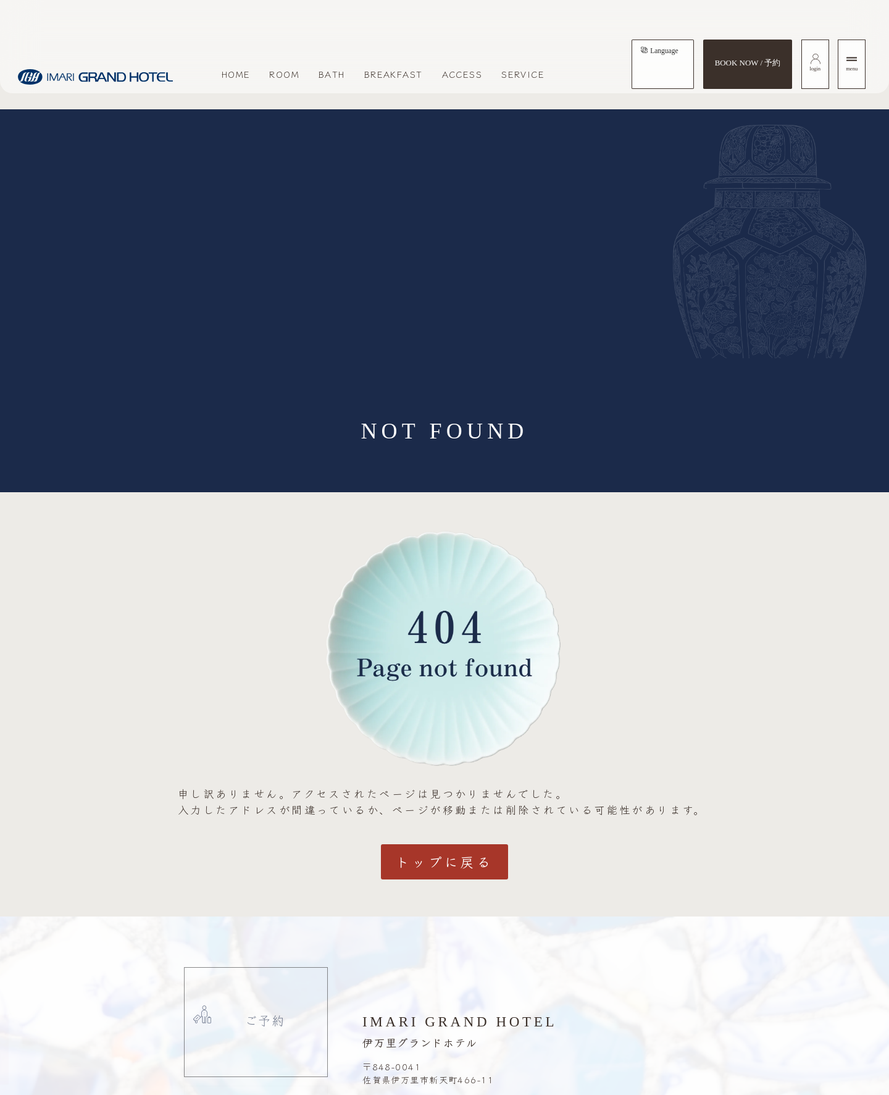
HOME (236, 73)
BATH (332, 73)
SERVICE (523, 73)
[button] (68, 1049)
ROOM (284, 73)
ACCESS (462, 73)
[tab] (659, 50)
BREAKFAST (393, 73)
